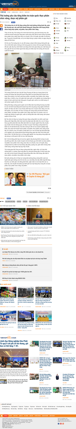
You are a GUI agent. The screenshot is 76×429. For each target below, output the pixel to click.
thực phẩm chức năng (10, 201)
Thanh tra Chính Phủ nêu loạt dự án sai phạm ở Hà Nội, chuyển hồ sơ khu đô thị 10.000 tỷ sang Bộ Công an (26, 301)
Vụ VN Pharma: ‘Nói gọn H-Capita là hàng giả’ (38, 175)
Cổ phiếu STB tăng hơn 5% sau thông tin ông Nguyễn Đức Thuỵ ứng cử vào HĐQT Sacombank (68, 377)
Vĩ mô (8, 12)
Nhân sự (27, 12)
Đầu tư (21, 12)
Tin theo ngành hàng (61, 14)
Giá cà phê (44, 406)
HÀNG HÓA (15, 9)
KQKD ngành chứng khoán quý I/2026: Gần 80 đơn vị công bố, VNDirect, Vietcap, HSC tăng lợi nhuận (7, 301)
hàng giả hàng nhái (44, 201)
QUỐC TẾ (20, 9)
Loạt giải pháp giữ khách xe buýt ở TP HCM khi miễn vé (39, 232)
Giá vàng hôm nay (6, 406)
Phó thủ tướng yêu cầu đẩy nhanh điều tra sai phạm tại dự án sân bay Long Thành (24, 258)
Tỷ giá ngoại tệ (14, 406)
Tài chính (2, 327)
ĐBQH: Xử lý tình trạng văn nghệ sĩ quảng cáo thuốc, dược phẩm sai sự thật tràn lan (11, 228)
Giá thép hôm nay (6, 408)
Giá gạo (25, 408)
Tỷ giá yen (26, 406)
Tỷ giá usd (21, 406)
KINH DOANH (51, 9)
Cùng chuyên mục (34, 206)
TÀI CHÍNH (26, 9)
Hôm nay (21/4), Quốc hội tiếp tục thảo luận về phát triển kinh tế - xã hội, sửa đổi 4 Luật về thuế (40, 228)
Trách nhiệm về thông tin (7, 427)
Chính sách (15, 12)
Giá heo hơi (38, 406)
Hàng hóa (20, 330)
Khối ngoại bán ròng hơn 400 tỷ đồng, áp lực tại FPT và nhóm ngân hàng (69, 359)
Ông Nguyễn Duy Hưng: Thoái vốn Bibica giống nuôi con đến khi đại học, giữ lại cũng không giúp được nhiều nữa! (46, 391)
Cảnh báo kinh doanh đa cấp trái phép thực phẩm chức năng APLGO (12, 232)
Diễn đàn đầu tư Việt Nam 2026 (50, 408)
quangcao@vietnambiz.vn (66, 421)
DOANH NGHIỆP (45, 9)
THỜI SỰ (5, 9)
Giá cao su (31, 408)
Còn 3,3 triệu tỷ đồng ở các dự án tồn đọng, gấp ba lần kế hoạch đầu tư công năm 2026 (39, 223)
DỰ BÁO (10, 9)
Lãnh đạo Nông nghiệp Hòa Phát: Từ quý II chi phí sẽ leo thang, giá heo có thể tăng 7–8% (14, 343)
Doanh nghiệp (5, 254)
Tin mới (5, 249)
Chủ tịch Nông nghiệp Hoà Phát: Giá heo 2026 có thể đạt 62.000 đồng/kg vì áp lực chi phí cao (46, 377)
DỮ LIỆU (57, 9)
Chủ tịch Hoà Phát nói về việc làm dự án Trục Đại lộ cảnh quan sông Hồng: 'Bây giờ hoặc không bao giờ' (18, 381)
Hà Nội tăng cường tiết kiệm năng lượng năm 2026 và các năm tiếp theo (39, 238)
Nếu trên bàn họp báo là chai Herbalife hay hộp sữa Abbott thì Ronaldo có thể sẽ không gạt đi (13, 241)
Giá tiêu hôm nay (51, 406)
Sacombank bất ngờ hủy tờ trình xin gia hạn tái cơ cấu (8, 323)
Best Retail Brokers (39, 408)
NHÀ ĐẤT (31, 9)
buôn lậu (19, 201)
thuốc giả (25, 201)
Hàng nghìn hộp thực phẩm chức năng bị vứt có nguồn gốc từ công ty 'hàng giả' (12, 223)
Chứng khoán (5, 267)
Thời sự (3, 12)
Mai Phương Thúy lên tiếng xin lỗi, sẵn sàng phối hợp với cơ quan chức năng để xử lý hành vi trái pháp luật (12, 236)
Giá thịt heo (20, 408)
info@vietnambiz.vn (9, 426)
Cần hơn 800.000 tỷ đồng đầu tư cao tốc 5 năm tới (39, 235)
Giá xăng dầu (68, 406)
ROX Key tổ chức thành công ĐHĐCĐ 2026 (13, 278)
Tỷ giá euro (32, 406)
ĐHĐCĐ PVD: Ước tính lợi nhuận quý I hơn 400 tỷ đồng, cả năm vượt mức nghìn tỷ (43, 324)
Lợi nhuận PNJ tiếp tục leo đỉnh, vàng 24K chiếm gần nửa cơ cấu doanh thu (22, 252)
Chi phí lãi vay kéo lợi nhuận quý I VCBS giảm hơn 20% (17, 272)
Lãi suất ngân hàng (61, 406)
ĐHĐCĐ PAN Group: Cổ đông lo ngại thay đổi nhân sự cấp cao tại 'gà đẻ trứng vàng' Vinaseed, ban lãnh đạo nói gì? (69, 391)
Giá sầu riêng (13, 408)
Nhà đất (19, 306)
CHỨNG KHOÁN (37, 9)
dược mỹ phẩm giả (33, 201)
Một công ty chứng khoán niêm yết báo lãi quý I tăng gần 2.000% (20, 265)
